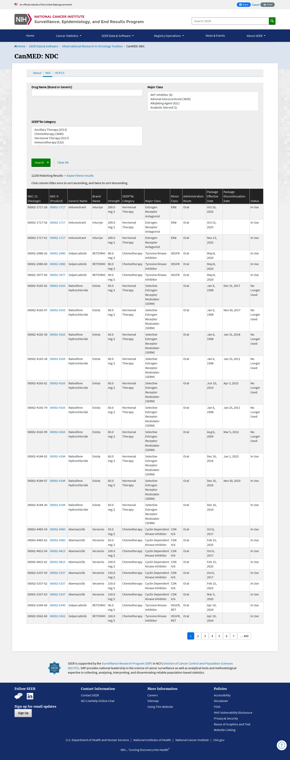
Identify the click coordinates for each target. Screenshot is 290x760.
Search (39, 162)
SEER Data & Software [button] (116, 36)
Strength (114, 201)
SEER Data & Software (43, 46)
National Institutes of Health (152, 740)
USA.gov (218, 740)
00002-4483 (57, 529)
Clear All (62, 162)
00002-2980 (57, 253)
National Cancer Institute (192, 740)
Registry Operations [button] (167, 36)
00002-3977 (57, 275)
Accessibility (222, 695)
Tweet (256, 5)
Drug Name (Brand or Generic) (51, 87)
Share (245, 5)
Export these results (80, 175)
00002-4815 (57, 551)
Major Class (155, 87)
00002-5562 (57, 616)
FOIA (217, 707)
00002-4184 (57, 456)
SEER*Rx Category (43, 122)
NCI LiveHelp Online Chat (97, 701)
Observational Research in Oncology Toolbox (92, 46)
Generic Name (77, 201)
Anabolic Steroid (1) (203, 107)
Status (255, 201)
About (37, 73)
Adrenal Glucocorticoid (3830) (203, 99)
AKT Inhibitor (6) (203, 95)
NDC (48, 73)
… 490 (244, 636)
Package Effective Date (212, 196)
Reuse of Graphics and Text (232, 724)
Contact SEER (90, 695)
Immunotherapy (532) (87, 142)
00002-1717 (57, 207)
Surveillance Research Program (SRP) (127, 663)
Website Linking (224, 730)
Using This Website (160, 707)
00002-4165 (57, 286)
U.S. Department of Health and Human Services (97, 740)
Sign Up (23, 713)
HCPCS (59, 73)
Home (30, 35)
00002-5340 (57, 605)
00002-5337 (57, 573)
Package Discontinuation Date (234, 196)
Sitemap (153, 701)
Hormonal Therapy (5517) (87, 138)
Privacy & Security (226, 718)
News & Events (215, 35)
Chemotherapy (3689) (87, 134)
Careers (152, 695)
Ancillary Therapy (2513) (87, 130)
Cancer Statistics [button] (67, 36)
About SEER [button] (255, 36)
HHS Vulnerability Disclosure (233, 712)
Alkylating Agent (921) (203, 103)
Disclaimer (221, 701)
